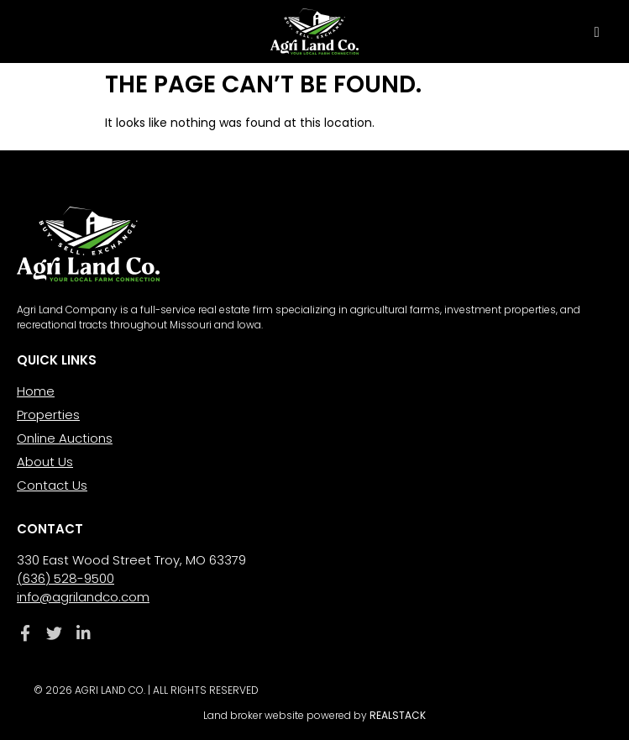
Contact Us (52, 485)
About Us (45, 461)
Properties (48, 414)
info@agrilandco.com (83, 597)
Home (36, 391)
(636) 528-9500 (65, 578)
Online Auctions (65, 438)
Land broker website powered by (314, 715)
